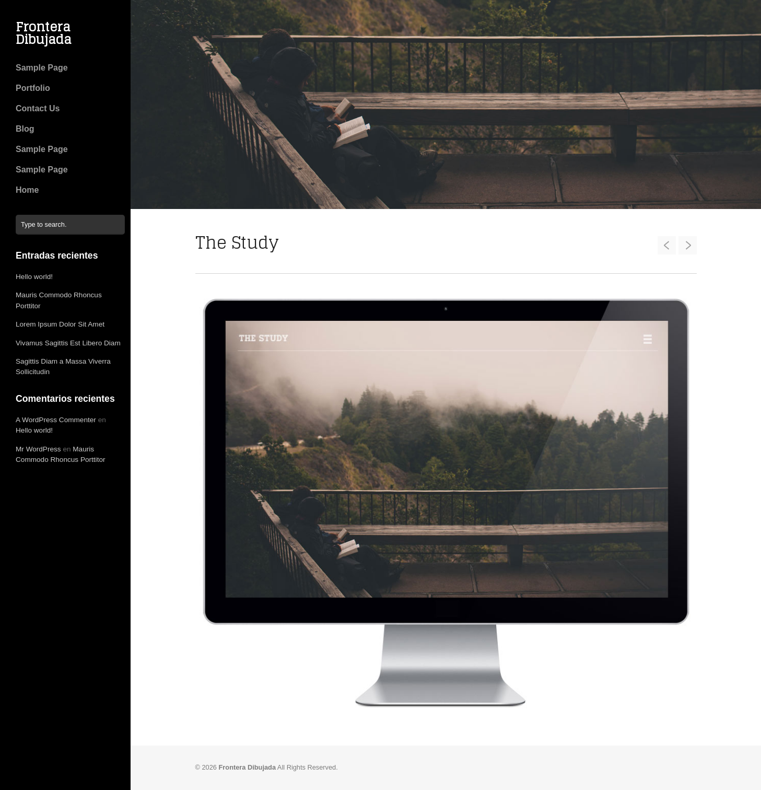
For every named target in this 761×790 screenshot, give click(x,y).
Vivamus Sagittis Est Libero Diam (68, 343)
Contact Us (38, 108)
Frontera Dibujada (44, 33)
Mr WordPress (38, 449)
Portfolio (33, 88)
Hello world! (34, 277)
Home (27, 189)
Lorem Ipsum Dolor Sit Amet (60, 324)
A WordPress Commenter (56, 420)
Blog (25, 128)
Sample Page (42, 67)
